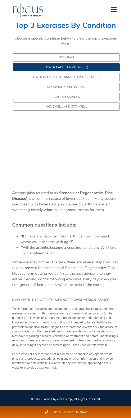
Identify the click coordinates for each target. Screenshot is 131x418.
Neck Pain (66, 57)
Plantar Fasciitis (66, 97)
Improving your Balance (66, 87)
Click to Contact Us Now (68, 412)
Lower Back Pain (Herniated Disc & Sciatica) (66, 77)
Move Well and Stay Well (66, 107)
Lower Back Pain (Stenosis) (66, 67)
